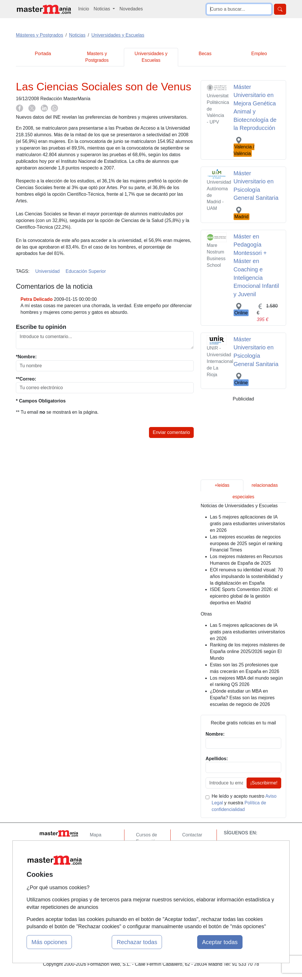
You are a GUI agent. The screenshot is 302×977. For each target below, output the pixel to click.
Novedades (131, 8)
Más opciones (49, 942)
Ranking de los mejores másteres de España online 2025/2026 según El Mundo (247, 651)
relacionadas (265, 485)
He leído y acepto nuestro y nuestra (244, 803)
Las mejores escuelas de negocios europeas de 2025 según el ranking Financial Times (246, 543)
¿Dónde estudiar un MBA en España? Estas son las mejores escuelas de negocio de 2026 (242, 698)
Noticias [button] (102, 8)
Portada (43, 53)
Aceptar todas (220, 942)
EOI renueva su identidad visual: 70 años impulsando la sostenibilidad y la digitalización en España (246, 576)
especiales (243, 496)
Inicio (83, 8)
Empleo (259, 53)
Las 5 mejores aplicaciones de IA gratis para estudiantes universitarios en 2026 (247, 523)
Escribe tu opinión (41, 327)
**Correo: (26, 378)
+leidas (222, 485)
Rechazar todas (137, 942)
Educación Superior (86, 271)
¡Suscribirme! (263, 782)
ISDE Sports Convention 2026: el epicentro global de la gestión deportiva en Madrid (244, 596)
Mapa (95, 834)
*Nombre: (26, 356)
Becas (205, 53)
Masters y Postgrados (97, 57)
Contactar (192, 834)
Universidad (47, 271)
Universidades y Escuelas (151, 57)
